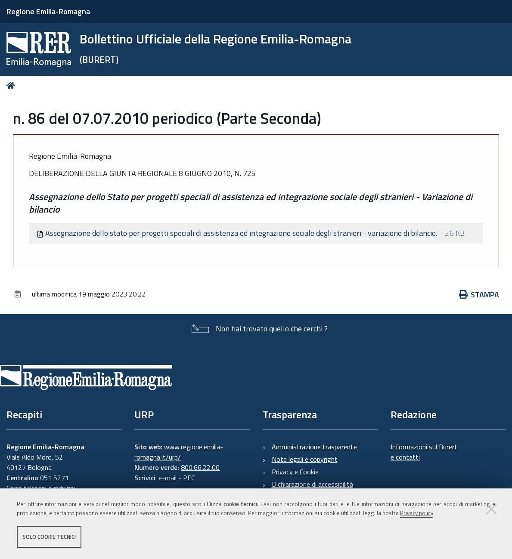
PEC (189, 478)
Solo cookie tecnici (49, 536)
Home (12, 85)
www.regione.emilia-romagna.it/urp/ (178, 452)
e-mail (167, 478)
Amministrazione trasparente (314, 447)
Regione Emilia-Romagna (48, 11)
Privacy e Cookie (295, 471)
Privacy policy (416, 513)
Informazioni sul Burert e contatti (424, 452)
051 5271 (54, 478)
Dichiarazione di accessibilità (312, 484)
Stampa (479, 294)
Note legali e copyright (305, 459)
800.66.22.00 (200, 467)
